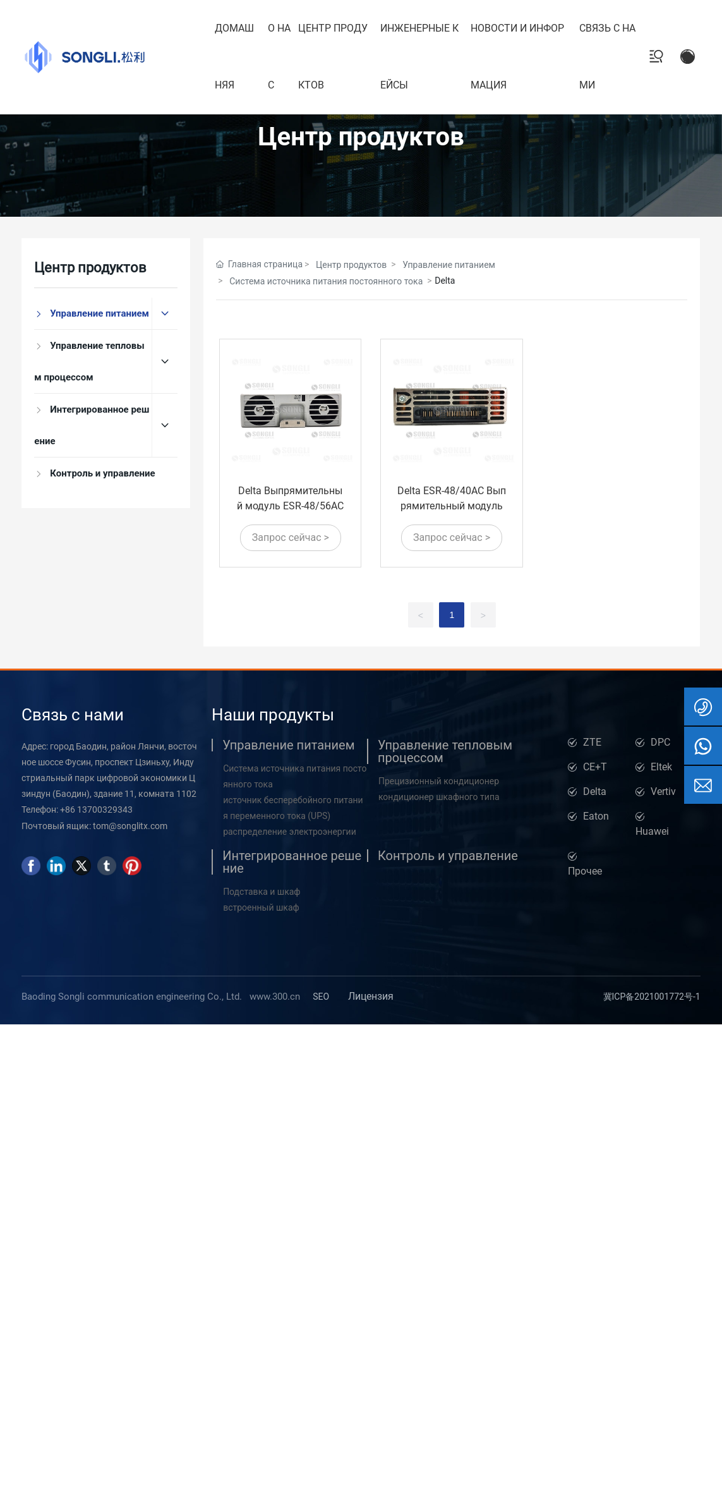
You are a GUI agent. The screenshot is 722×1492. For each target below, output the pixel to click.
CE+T (595, 767)
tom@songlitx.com (130, 826)
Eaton (596, 816)
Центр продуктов (361, 137)
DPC (660, 742)
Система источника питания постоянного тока (326, 281)
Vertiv (663, 791)
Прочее (585, 871)
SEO (321, 997)
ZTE (592, 742)
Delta (594, 791)
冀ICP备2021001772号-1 (652, 997)
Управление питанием (448, 265)
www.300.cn (275, 996)
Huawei (652, 831)
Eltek (661, 767)
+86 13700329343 (96, 809)
